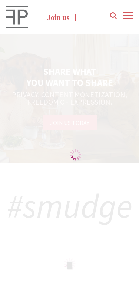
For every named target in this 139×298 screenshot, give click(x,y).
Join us (58, 17)
